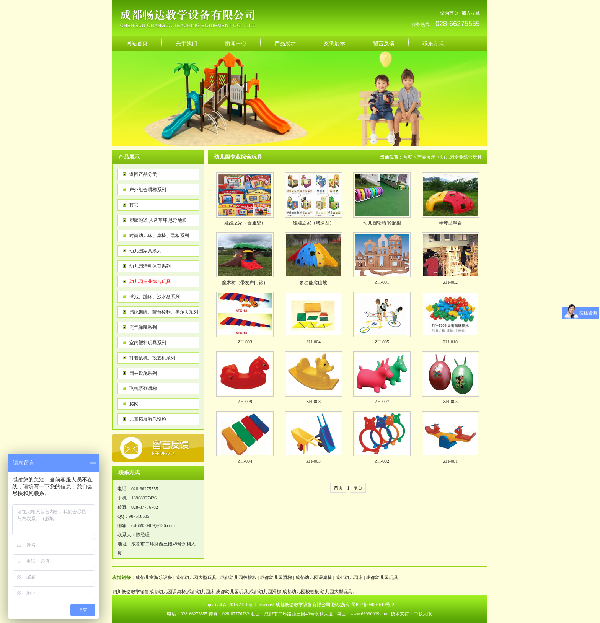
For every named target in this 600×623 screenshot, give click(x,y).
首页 (407, 157)
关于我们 (186, 43)
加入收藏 (470, 13)
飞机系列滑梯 (143, 388)
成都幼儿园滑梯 (276, 577)
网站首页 (137, 43)
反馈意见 (158, 448)
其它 (134, 205)
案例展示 (334, 43)
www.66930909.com (369, 613)
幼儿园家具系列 (145, 251)
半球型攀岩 (450, 223)
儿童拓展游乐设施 (147, 419)
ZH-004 (313, 342)
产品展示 (285, 43)
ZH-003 (245, 342)
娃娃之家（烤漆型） (313, 223)
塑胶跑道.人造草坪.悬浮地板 (158, 220)
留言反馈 (384, 43)
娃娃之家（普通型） (245, 223)
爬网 (134, 404)
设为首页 (449, 13)
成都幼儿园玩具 (382, 577)
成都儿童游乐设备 (153, 577)
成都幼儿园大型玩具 (196, 577)
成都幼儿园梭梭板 (238, 577)
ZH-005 (382, 342)
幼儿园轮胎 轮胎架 (382, 223)
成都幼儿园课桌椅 (313, 577)
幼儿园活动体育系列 (150, 266)
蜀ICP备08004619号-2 (373, 604)
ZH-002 (450, 282)
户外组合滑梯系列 (147, 189)
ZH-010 (450, 342)
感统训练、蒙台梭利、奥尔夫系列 (163, 312)
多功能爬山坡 (313, 282)
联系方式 (433, 43)
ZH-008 (313, 401)
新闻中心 (235, 43)
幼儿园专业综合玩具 (150, 281)
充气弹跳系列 (143, 327)
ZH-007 (382, 401)
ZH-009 (245, 401)
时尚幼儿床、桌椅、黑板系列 (159, 235)
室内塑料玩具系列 (147, 342)
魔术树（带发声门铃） (245, 282)
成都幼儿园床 (349, 577)
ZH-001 (382, 282)
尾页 (357, 488)
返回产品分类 (143, 174)
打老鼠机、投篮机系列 (152, 358)
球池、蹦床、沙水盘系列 (154, 296)
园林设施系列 (143, 373)
